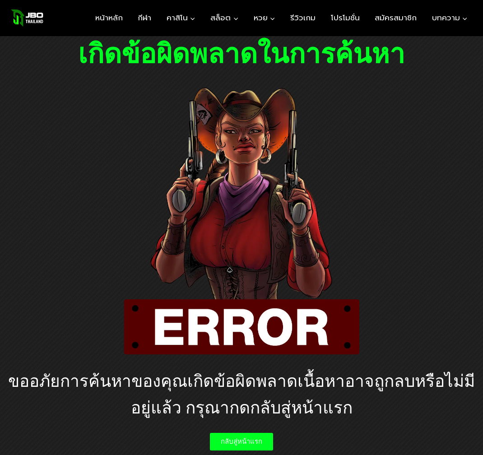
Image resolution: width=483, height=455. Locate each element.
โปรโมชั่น (345, 17)
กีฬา (144, 17)
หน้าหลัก (109, 17)
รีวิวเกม (303, 17)
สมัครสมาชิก (396, 17)
